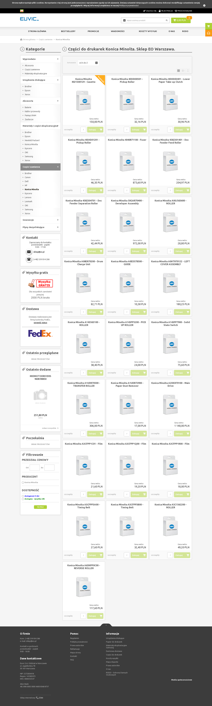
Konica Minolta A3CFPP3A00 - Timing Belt (83, 506)
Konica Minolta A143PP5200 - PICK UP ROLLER (127, 323)
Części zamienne (45, 39)
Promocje (93, 31)
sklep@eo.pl (39, 252)
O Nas (172, 31)
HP (26, 185)
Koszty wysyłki (148, 31)
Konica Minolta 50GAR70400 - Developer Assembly (127, 202)
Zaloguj (92, 130)
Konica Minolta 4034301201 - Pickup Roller (83, 141)
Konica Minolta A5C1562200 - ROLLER (171, 506)
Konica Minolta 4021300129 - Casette (83, 80)
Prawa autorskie (113, 665)
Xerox (27, 94)
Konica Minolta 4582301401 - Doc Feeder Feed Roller (171, 141)
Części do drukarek (114, 655)
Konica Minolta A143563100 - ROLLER (84, 323)
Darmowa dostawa (114, 651)
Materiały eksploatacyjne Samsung (116, 646)
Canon (28, 177)
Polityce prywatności (129, 5)
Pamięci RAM (30, 115)
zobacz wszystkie (49, 428)
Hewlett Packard (32, 140)
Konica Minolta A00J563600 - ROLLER (170, 202)
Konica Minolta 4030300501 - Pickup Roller (127, 80)
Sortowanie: (71, 63)
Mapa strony (75, 653)
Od (27, 468)
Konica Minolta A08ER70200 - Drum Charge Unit (83, 263)
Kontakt (73, 656)
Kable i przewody (32, 111)
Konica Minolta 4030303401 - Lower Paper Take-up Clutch (170, 80)
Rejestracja (167, 11)
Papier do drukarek (114, 642)
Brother (28, 86)
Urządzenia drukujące (115, 638)
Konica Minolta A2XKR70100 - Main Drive (170, 384)
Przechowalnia (185, 11)
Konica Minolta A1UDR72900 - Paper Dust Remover (127, 384)
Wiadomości (117, 31)
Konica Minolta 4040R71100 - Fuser (127, 140)
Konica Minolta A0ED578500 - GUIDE (127, 263)
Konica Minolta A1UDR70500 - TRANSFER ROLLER (84, 384)
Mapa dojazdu (112, 662)
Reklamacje (75, 649)
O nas (108, 669)
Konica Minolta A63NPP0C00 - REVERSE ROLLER (83, 567)
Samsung (29, 156)
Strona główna (37, 31)
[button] (88, 63)
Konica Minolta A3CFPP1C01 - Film (84, 443)
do (42, 468)
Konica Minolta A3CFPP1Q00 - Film (127, 443)
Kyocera (28, 148)
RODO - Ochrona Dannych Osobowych (117, 674)
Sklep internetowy (27, 698)
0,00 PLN (181, 20)
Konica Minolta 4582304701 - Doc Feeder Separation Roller (84, 202)
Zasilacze (29, 119)
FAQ (72, 660)
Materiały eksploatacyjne (36, 73)
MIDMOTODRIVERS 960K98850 (40, 377)
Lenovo (28, 197)
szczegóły (68, 129)
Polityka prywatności (79, 642)
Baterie (28, 107)
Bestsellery (68, 31)
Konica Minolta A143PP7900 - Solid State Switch (170, 323)
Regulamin (74, 638)
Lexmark (28, 201)
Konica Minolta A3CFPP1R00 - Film (170, 443)
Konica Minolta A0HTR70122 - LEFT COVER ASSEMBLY (170, 263)
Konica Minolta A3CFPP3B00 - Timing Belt (127, 506)
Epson (27, 90)
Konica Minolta (31, 144)
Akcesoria (29, 65)
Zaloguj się (151, 11)
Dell (27, 181)
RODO (185, 31)
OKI (26, 152)
